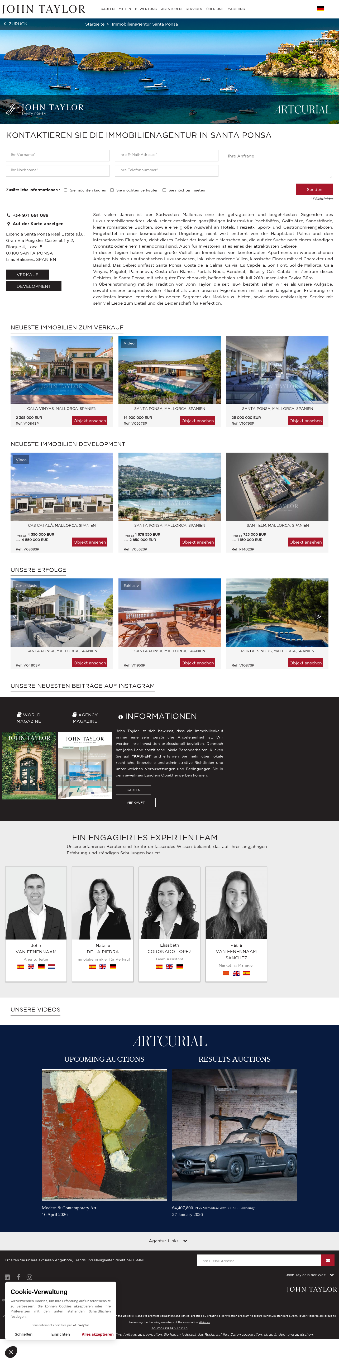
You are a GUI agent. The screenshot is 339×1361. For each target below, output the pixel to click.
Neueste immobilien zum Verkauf (67, 327)
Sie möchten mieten (187, 190)
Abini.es (204, 1322)
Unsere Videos (35, 1009)
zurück (18, 23)
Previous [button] (14, 374)
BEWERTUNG (146, 9)
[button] (11, 1352)
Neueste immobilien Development (68, 444)
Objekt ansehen (90, 420)
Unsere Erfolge (38, 570)
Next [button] (319, 374)
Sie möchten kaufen (88, 190)
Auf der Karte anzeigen (35, 224)
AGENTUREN (171, 9)
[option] (59, 384)
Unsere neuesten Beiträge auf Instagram (83, 686)
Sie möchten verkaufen (137, 190)
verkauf (28, 274)
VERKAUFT (136, 802)
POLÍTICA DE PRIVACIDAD (169, 1328)
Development (34, 286)
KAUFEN (133, 790)
